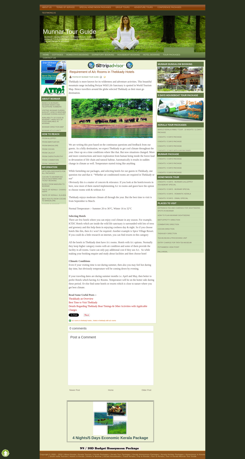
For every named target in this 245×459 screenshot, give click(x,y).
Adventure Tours (143, 7)
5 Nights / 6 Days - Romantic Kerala (174, 194)
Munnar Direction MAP (53, 127)
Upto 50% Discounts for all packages (53, 172)
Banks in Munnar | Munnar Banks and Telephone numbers (52, 105)
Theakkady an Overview (81, 298)
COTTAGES (57, 55)
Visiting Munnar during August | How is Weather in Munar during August (54, 112)
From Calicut (48, 153)
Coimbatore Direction (168, 224)
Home (46, 55)
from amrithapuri (50, 142)
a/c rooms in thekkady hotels (82, 320)
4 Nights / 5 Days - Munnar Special (174, 189)
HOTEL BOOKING (151, 55)
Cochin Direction (166, 229)
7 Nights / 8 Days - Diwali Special (173, 198)
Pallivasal (163, 252)
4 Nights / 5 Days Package (170, 141)
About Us (47, 7)
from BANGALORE (50, 145)
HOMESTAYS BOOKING (77, 55)
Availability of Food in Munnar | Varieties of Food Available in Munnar (53, 120)
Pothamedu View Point (168, 247)
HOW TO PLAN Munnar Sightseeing (174, 215)
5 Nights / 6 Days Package (170, 146)
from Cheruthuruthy (52, 156)
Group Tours (123, 7)
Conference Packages (169, 7)
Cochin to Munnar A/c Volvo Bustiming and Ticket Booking (52, 179)
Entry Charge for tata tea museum (175, 243)
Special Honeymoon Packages (95, 7)
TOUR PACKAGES (171, 55)
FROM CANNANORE (50, 163)
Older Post (146, 390)
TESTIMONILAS (49, 13)
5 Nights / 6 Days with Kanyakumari (174, 150)
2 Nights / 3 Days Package (170, 159)
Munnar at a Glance (51, 130)
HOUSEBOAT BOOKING (128, 55)
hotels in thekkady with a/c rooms (104, 320)
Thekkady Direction (167, 233)
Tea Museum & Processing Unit (172, 238)
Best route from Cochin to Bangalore (54, 200)
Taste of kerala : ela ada (54, 195)
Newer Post (74, 390)
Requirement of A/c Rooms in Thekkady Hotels (102, 72)
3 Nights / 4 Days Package (170, 137)
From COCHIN (48, 149)
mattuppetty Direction (169, 220)
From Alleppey (49, 138)
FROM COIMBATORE (50, 160)
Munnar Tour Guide (69, 31)
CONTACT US (49, 58)
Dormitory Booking (103, 55)
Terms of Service (65, 7)
